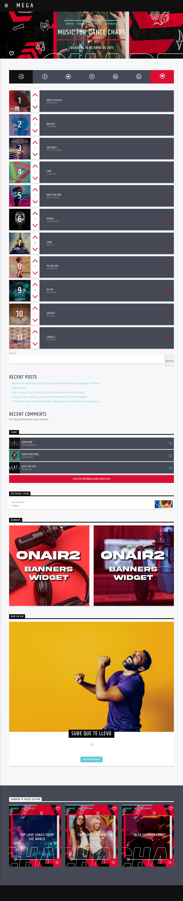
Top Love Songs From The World (37, 837)
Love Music (95, 23)
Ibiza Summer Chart (149, 835)
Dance (70, 23)
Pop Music (111, 23)
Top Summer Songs (93, 835)
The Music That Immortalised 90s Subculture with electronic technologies (56, 401)
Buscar (12, 353)
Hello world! (19, 388)
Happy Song (85, 808)
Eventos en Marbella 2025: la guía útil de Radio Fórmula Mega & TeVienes (56, 383)
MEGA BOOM (17, 502)
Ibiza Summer (142, 808)
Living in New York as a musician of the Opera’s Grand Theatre (49, 397)
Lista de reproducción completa (91, 479)
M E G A (24, 5)
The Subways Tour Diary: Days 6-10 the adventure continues (48, 392)
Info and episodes (91, 759)
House (81, 23)
